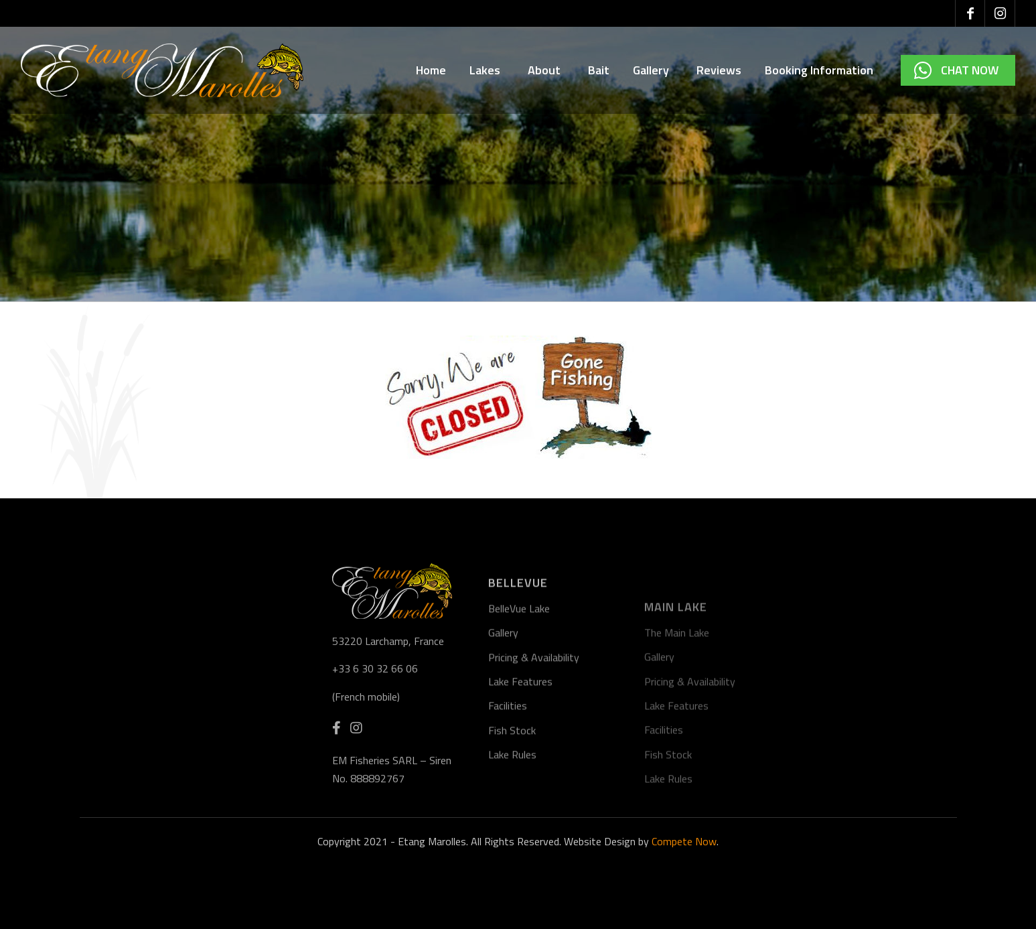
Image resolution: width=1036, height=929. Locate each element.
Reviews (718, 70)
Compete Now (684, 841)
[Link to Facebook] (970, 13)
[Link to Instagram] (1000, 13)
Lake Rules (512, 815)
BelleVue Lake (519, 668)
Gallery (653, 70)
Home (431, 70)
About (546, 70)
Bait (598, 70)
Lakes (486, 70)
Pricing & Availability (533, 717)
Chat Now (969, 70)
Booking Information (821, 70)
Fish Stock (512, 790)
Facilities (507, 766)
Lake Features (520, 741)
